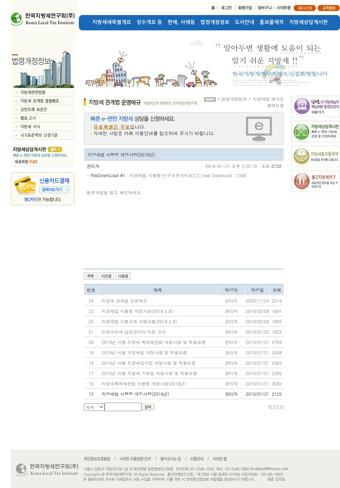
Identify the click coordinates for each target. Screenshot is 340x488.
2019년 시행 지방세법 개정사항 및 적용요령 (144, 352)
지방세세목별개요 (111, 22)
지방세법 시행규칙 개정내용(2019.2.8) (139, 321)
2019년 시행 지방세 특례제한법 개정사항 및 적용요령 (153, 342)
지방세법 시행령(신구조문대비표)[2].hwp (170, 175)
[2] (273, 407)
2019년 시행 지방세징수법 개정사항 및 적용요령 (148, 363)
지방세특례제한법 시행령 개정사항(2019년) (143, 383)
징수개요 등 (149, 22)
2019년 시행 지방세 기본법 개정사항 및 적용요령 (149, 373)
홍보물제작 (272, 22)
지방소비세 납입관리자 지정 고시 (133, 332)
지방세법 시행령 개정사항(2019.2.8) (137, 311)
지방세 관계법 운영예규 (124, 301)
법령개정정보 (215, 22)
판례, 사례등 (181, 22)
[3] (280, 407)
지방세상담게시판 (308, 22)
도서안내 (244, 22)
